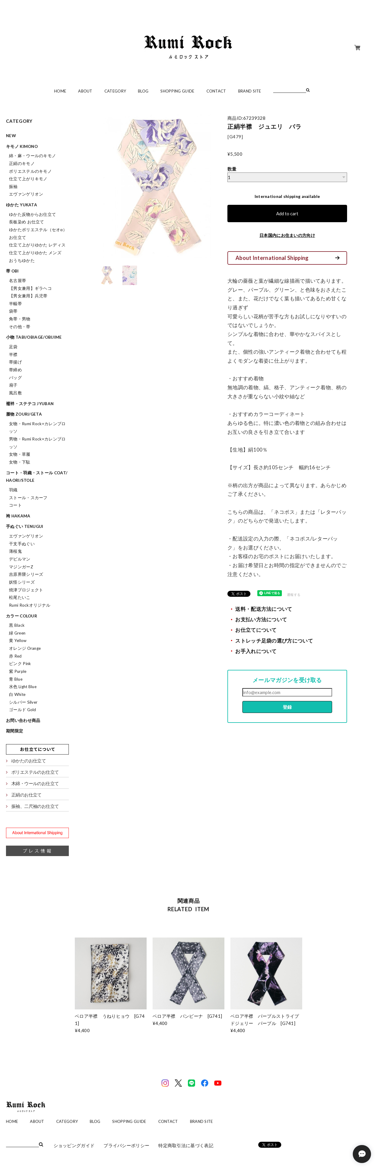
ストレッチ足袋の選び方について (274, 641)
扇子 (13, 385)
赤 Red (15, 656)
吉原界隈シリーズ (26, 574)
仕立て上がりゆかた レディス (37, 245)
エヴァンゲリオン (26, 194)
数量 (232, 169)
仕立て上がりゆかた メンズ (35, 252)
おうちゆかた (22, 260)
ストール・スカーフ (28, 497)
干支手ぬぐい (22, 543)
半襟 (13, 354)
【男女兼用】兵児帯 (28, 295)
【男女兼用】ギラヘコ (30, 288)
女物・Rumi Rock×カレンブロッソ (37, 427)
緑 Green (17, 633)
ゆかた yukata (21, 204)
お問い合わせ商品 (23, 720)
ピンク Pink (20, 663)
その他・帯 (20, 326)
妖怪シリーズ (22, 582)
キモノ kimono (22, 146)
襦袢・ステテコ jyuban (30, 403)
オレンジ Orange (25, 648)
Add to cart (287, 213)
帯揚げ (15, 362)
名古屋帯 (17, 280)
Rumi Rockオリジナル (29, 605)
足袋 (13, 346)
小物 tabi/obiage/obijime (34, 337)
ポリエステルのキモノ (30, 171)
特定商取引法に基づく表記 (185, 1145)
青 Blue (15, 679)
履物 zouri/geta (24, 414)
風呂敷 (15, 392)
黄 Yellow (17, 640)
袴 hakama (18, 516)
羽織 (13, 489)
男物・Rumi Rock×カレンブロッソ (37, 443)
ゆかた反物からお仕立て (32, 214)
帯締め (15, 369)
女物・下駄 (20, 462)
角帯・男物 (20, 319)
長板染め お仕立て (26, 221)
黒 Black (17, 625)
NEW (11, 135)
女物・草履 (20, 454)
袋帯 (13, 311)
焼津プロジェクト (26, 589)
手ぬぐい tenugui (24, 526)
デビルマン (20, 559)
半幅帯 (15, 303)
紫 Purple (17, 671)
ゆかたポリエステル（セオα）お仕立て (38, 233)
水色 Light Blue (23, 686)
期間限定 (14, 731)
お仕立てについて (255, 630)
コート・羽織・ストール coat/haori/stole (36, 476)
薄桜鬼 (15, 551)
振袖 (13, 186)
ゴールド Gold (22, 709)
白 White (17, 694)
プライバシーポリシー (126, 1145)
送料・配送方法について (263, 609)
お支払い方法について (261, 620)
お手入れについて (255, 651)
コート (15, 505)
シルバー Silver (23, 702)
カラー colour (21, 616)
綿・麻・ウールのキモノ (32, 155)
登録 (287, 707)
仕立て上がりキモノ (28, 178)
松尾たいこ (20, 597)
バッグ (15, 377)
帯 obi (12, 271)
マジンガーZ (21, 566)
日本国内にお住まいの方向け (287, 235)
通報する (293, 594)
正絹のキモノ (22, 163)
